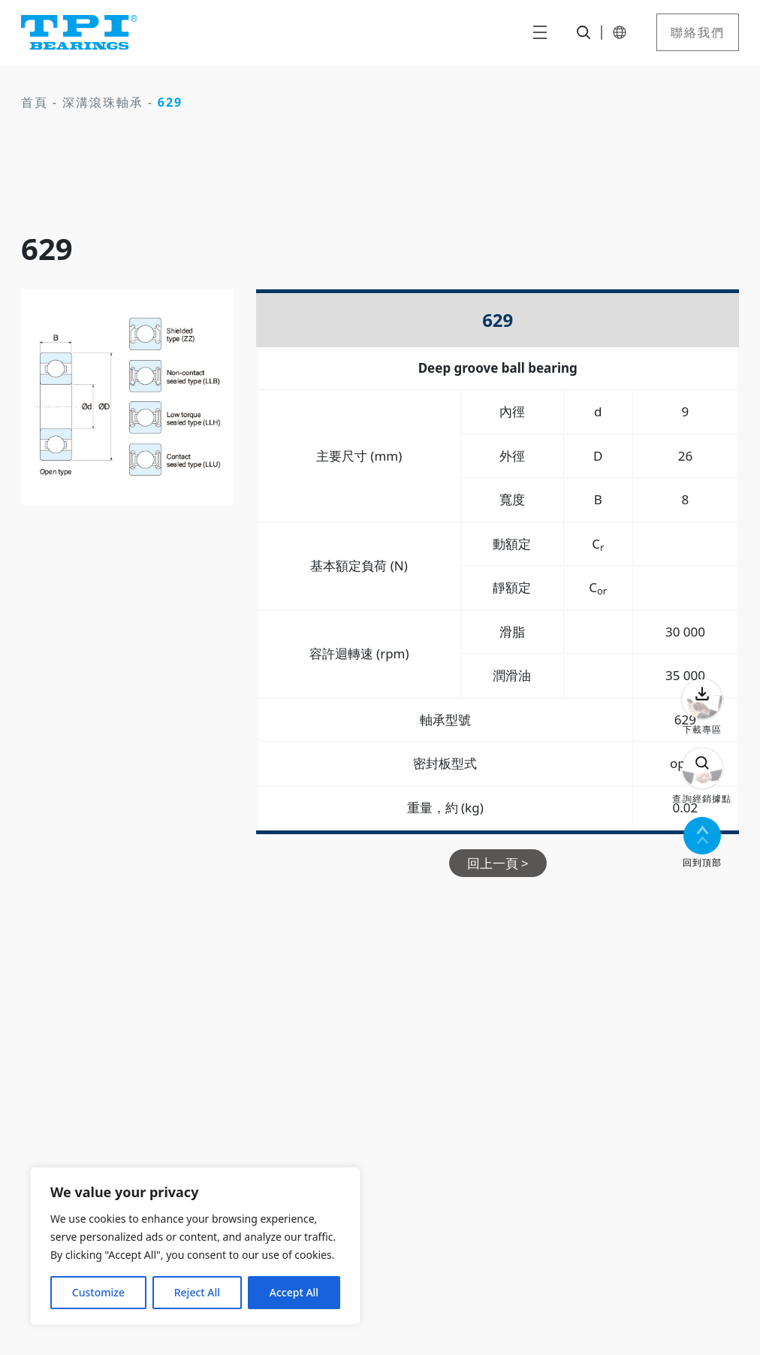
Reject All (197, 1292)
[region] (195, 1246)
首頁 (34, 102)
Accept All (294, 1292)
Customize (98, 1292)
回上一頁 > (498, 863)
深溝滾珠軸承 (102, 102)
